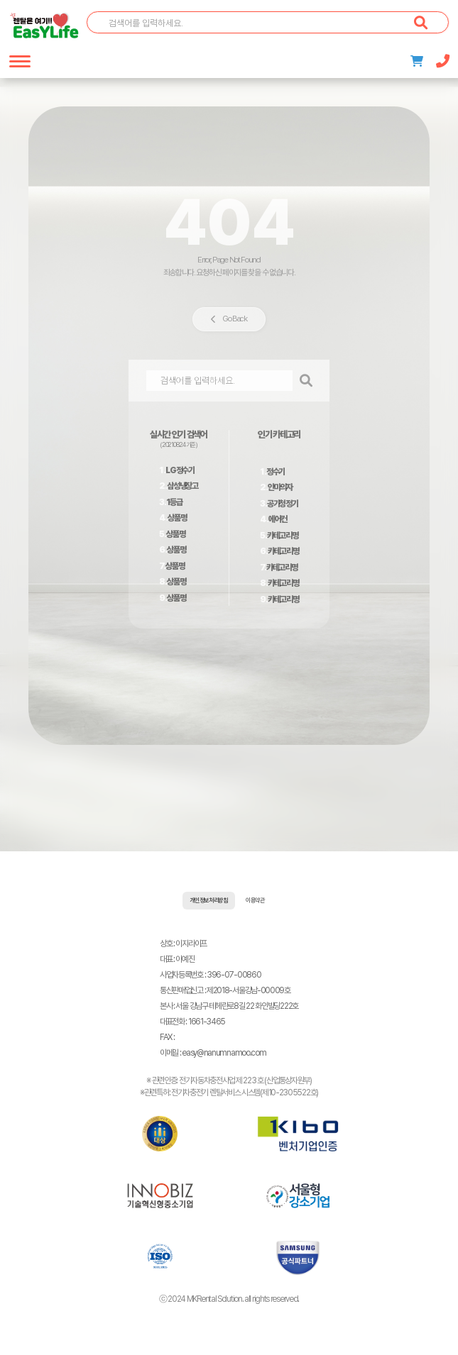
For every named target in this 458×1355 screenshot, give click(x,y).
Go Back (229, 318)
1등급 (174, 502)
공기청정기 (282, 503)
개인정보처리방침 (209, 900)
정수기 (275, 472)
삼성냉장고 (182, 486)
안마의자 (280, 487)
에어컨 (277, 519)
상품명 (177, 518)
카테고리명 (282, 535)
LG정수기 (180, 470)
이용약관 (255, 900)
